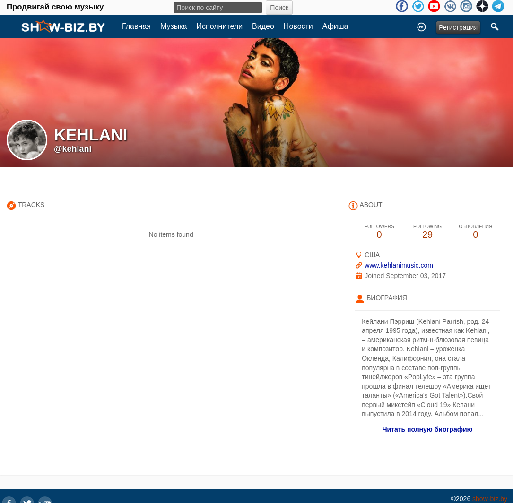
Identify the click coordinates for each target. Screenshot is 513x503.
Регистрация (458, 27)
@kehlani (73, 149)
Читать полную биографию (428, 429)
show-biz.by (489, 499)
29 (427, 232)
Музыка (173, 26)
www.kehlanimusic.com (399, 265)
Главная (136, 26)
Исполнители (220, 26)
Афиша (335, 26)
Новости (298, 26)
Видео (263, 26)
